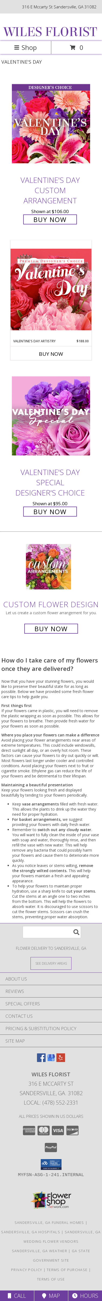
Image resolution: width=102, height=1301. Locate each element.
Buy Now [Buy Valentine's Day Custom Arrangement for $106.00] (50, 219)
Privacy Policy (26, 1269)
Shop (25, 47)
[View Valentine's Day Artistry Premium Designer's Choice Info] (51, 289)
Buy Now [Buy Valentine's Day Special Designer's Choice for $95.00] (50, 511)
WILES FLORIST (50, 32)
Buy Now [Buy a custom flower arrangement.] (51, 628)
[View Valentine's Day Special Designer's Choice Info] (51, 416)
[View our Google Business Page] (51, 1060)
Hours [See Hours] (85, 1295)
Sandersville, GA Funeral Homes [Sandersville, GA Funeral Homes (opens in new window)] (49, 1222)
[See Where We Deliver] (51, 963)
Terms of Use (51, 1279)
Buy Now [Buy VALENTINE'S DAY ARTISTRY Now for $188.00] (51, 353)
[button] (51, 1164)
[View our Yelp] (60, 1060)
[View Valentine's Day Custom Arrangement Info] (51, 123)
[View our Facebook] (41, 1060)
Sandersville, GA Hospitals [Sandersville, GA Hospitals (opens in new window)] (30, 1232)
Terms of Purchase (67, 1269)
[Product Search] (52, 932)
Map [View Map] (51, 1295)
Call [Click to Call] (17, 1295)
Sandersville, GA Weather (39, 1250)
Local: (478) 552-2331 (51, 1102)
